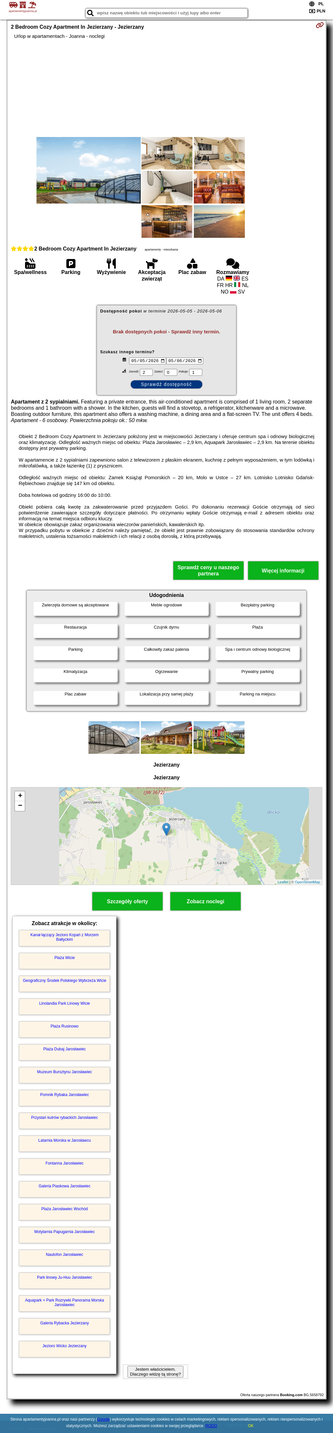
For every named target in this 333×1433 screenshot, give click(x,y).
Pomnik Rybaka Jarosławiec (64, 1094)
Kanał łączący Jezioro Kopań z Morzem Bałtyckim (64, 937)
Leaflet (283, 882)
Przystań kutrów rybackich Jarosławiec (64, 1117)
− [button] (20, 806)
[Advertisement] (166, 88)
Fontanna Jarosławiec (65, 1163)
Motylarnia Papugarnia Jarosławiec (64, 1231)
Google (103, 1419)
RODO (211, 1426)
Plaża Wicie (64, 957)
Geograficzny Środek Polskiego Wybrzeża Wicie (64, 980)
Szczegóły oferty (127, 901)
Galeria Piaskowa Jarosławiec (64, 1186)
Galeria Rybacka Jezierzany (64, 1323)
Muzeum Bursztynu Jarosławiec (64, 1072)
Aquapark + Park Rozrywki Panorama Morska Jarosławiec (64, 1302)
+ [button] (20, 796)
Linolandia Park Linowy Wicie (64, 1003)
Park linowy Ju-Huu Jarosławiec (64, 1277)
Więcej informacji (283, 570)
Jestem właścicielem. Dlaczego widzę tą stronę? (155, 1372)
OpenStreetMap (307, 882)
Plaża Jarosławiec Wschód (64, 1209)
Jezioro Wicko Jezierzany (65, 1346)
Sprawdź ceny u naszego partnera (208, 570)
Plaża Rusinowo (64, 1026)
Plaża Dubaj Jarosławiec (64, 1049)
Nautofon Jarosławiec (64, 1254)
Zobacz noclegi (205, 901)
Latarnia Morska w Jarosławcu (64, 1140)
